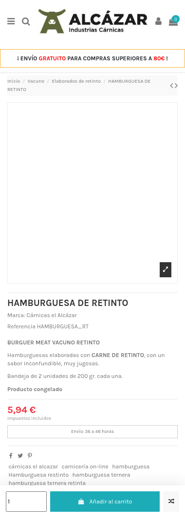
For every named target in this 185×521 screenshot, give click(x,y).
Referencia (21, 326)
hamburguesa (130, 466)
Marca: (16, 315)
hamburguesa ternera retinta (47, 483)
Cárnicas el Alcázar (52, 315)
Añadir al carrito (104, 501)
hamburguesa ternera (101, 474)
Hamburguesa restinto (38, 474)
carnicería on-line (85, 466)
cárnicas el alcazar (33, 466)
